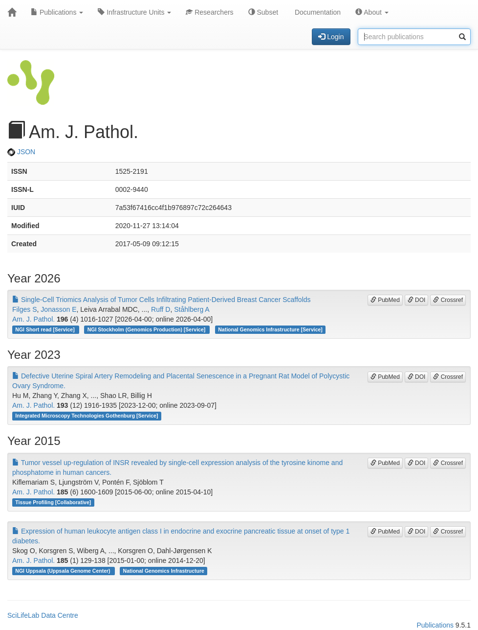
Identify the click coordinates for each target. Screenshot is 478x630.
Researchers (209, 12)
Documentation (317, 12)
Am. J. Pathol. (33, 319)
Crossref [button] (448, 300)
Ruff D (160, 309)
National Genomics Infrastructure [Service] (270, 329)
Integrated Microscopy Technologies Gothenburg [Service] (86, 416)
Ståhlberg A (191, 309)
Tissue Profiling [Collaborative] (53, 502)
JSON (21, 152)
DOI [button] (417, 300)
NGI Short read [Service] (45, 329)
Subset (263, 12)
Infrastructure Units (134, 12)
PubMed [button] (385, 300)
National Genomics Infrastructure (163, 571)
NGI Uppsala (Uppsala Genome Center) (63, 571)
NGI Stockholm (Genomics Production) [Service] (147, 329)
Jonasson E (58, 309)
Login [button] (331, 37)
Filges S (24, 309)
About (372, 12)
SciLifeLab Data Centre (42, 615)
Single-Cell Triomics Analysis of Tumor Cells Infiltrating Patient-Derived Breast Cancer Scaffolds (161, 299)
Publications (57, 12)
